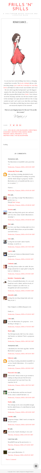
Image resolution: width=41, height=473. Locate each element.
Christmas (32, 130)
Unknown (10, 358)
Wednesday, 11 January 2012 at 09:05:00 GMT (21, 190)
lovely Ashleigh (24, 83)
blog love (16, 130)
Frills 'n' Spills (20, 7)
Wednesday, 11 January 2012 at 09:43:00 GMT (21, 234)
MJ (8, 429)
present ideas (8, 134)
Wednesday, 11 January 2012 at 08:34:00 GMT (21, 167)
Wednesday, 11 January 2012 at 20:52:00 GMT (21, 412)
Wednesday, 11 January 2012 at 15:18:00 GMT (21, 291)
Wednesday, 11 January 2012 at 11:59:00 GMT (21, 274)
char (9, 224)
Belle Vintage (16, 202)
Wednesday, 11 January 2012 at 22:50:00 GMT (21, 424)
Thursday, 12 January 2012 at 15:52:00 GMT (21, 445)
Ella (9, 195)
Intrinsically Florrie (13, 171)
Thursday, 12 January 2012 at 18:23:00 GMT (21, 455)
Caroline (10, 416)
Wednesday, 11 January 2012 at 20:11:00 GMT (21, 368)
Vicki (9, 389)
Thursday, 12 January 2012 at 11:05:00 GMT (20, 435)
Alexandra (11, 295)
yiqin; (9, 449)
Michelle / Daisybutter (14, 278)
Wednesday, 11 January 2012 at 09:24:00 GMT (21, 220)
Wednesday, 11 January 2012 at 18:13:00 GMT (21, 341)
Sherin (10, 331)
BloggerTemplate (29, 471)
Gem (9, 239)
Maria (24, 132)
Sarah (26, 94)
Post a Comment (11, 459)
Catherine (11, 263)
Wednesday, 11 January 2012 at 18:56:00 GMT (21, 353)
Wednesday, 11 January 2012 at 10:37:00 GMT (21, 247)
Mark (30, 132)
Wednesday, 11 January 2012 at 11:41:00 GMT (21, 259)
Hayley (10, 402)
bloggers (24, 130)
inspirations (16, 132)
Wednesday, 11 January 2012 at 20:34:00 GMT (21, 397)
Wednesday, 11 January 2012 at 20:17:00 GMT (21, 385)
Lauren (10, 251)
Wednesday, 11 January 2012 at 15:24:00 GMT (21, 314)
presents (18, 134)
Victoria (10, 209)
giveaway (7, 132)
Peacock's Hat (12, 372)
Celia (9, 318)
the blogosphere (21, 135)
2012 (9, 130)
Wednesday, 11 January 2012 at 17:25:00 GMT (21, 326)
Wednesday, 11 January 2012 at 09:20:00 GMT (21, 205)
